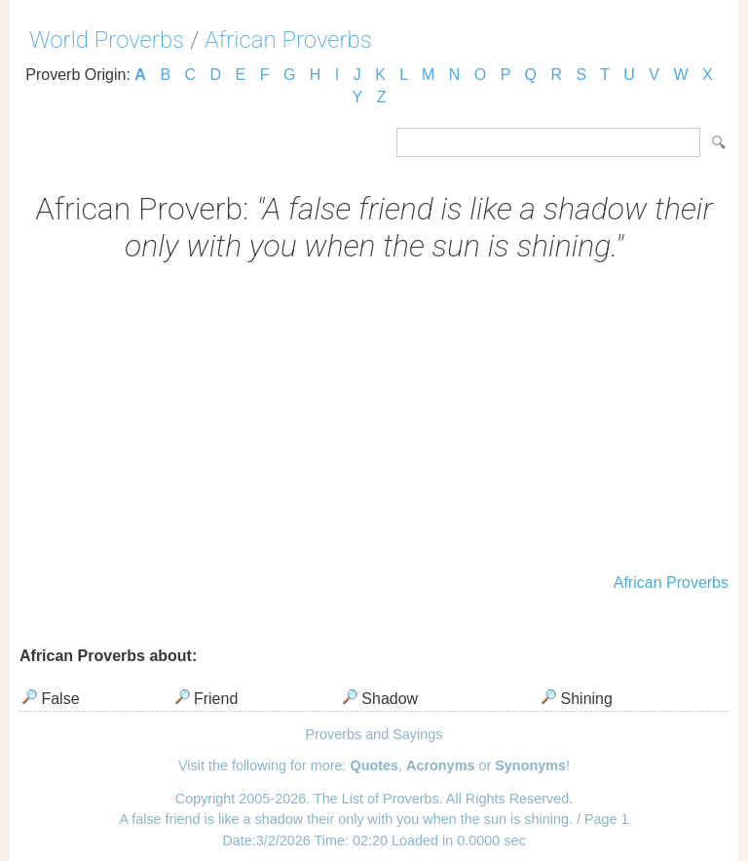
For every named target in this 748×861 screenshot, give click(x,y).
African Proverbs (288, 40)
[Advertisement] (374, 420)
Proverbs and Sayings (374, 734)
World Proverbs (106, 40)
